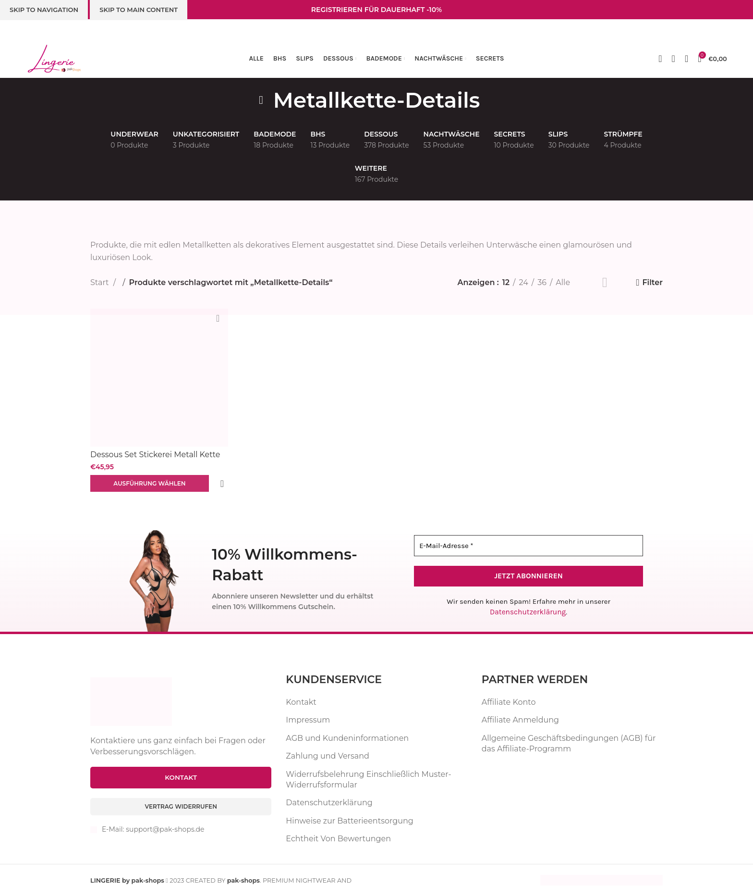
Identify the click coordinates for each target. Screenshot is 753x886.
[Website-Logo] (54, 57)
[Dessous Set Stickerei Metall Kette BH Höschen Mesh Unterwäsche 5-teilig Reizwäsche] (158, 377)
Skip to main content (138, 9)
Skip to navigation (44, 9)
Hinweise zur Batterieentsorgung (349, 811)
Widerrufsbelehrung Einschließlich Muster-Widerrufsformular (368, 770)
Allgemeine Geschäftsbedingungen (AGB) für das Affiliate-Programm (569, 734)
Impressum (308, 710)
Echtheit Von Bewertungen (338, 829)
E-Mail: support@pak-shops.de (153, 821)
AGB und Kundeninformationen (347, 728)
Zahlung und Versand (327, 746)
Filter (652, 282)
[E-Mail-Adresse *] (528, 537)
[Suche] (686, 58)
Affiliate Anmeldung (520, 710)
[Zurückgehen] (261, 100)
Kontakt (301, 692)
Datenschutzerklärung (528, 603)
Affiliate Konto (509, 692)
